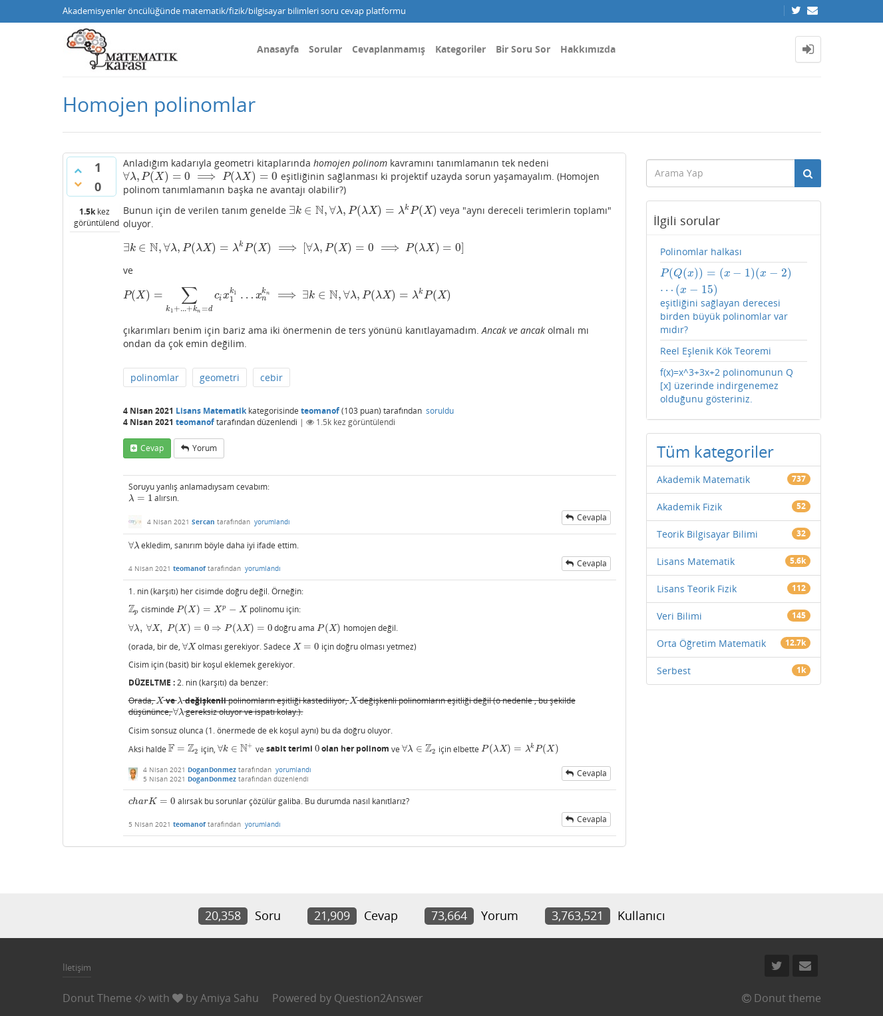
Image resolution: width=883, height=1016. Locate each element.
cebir (271, 377)
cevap (152, 448)
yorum (204, 448)
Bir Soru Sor (523, 49)
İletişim (77, 967)
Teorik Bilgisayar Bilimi (707, 534)
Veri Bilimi (679, 616)
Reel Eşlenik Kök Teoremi (715, 350)
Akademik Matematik (703, 479)
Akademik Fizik (689, 506)
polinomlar (154, 377)
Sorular (325, 49)
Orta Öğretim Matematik (711, 643)
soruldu (440, 410)
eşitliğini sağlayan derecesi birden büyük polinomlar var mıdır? (726, 301)
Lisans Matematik (211, 410)
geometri (220, 377)
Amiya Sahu (229, 998)
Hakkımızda (588, 49)
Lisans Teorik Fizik (697, 588)
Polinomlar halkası (701, 251)
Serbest (674, 670)
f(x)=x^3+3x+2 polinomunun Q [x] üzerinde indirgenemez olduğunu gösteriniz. (726, 385)
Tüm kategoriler (715, 451)
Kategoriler (460, 49)
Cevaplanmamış (388, 49)
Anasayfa (278, 49)
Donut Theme (97, 998)
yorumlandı (272, 521)
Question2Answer (378, 998)
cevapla (592, 517)
